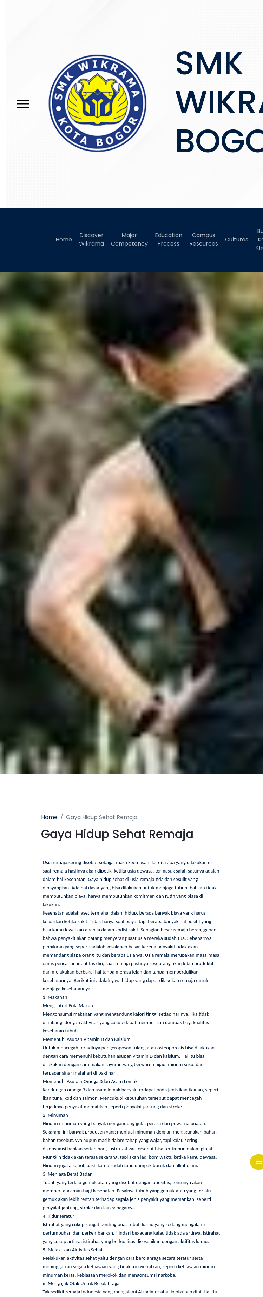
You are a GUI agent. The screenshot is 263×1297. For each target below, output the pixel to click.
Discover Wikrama (91, 239)
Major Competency (129, 239)
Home (63, 239)
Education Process (168, 239)
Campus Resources (203, 239)
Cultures (236, 239)
